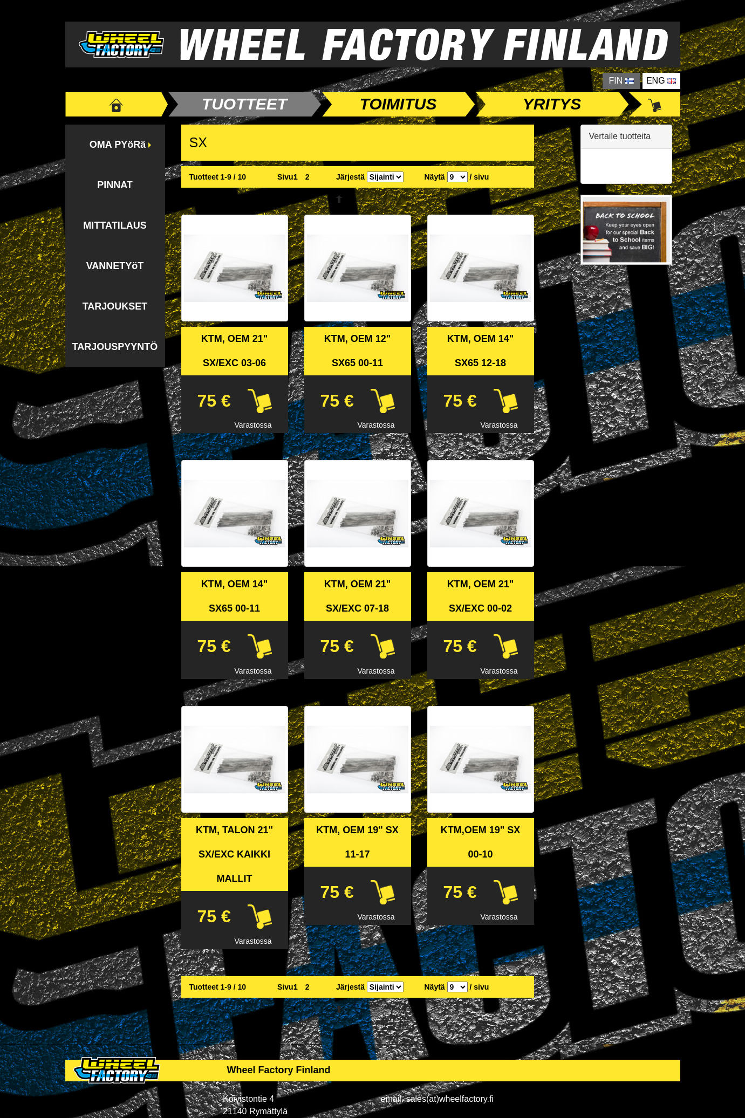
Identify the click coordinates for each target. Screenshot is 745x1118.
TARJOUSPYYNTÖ (115, 346)
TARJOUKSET (115, 306)
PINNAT (115, 185)
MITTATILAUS (114, 225)
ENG (661, 80)
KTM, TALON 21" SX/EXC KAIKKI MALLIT (234, 854)
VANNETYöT (115, 265)
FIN (621, 80)
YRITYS (552, 104)
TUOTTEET (244, 104)
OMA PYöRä (118, 144)
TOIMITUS (398, 104)
